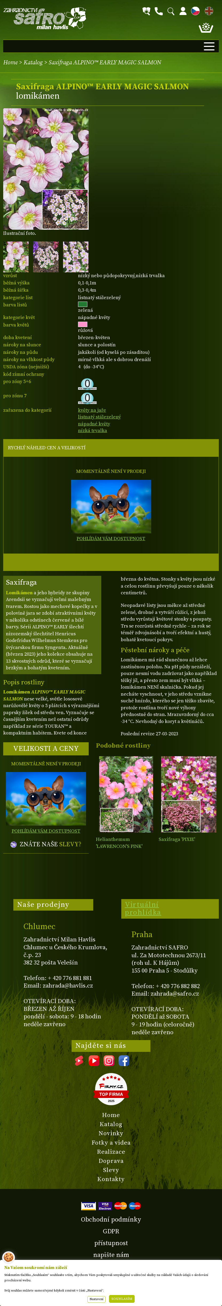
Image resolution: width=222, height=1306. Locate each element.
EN (208, 10)
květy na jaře (92, 410)
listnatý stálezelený (99, 417)
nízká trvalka (92, 431)
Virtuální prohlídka (143, 908)
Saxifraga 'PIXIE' (177, 839)
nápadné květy (94, 424)
